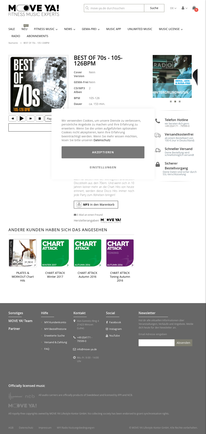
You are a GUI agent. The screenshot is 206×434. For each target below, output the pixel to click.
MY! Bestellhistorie (55, 329)
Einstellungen (103, 167)
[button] (173, 8)
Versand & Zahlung (55, 342)
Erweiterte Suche (54, 335)
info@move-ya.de (87, 349)
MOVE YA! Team (20, 321)
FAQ (46, 349)
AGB (10, 427)
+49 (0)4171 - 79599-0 (177, 127)
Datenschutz (102, 140)
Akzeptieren (103, 152)
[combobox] (114, 8)
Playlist (51, 118)
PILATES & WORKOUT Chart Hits (23, 276)
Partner (14, 328)
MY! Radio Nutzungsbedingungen (75, 427)
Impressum (45, 427)
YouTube (113, 335)
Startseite (13, 43)
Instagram (114, 329)
